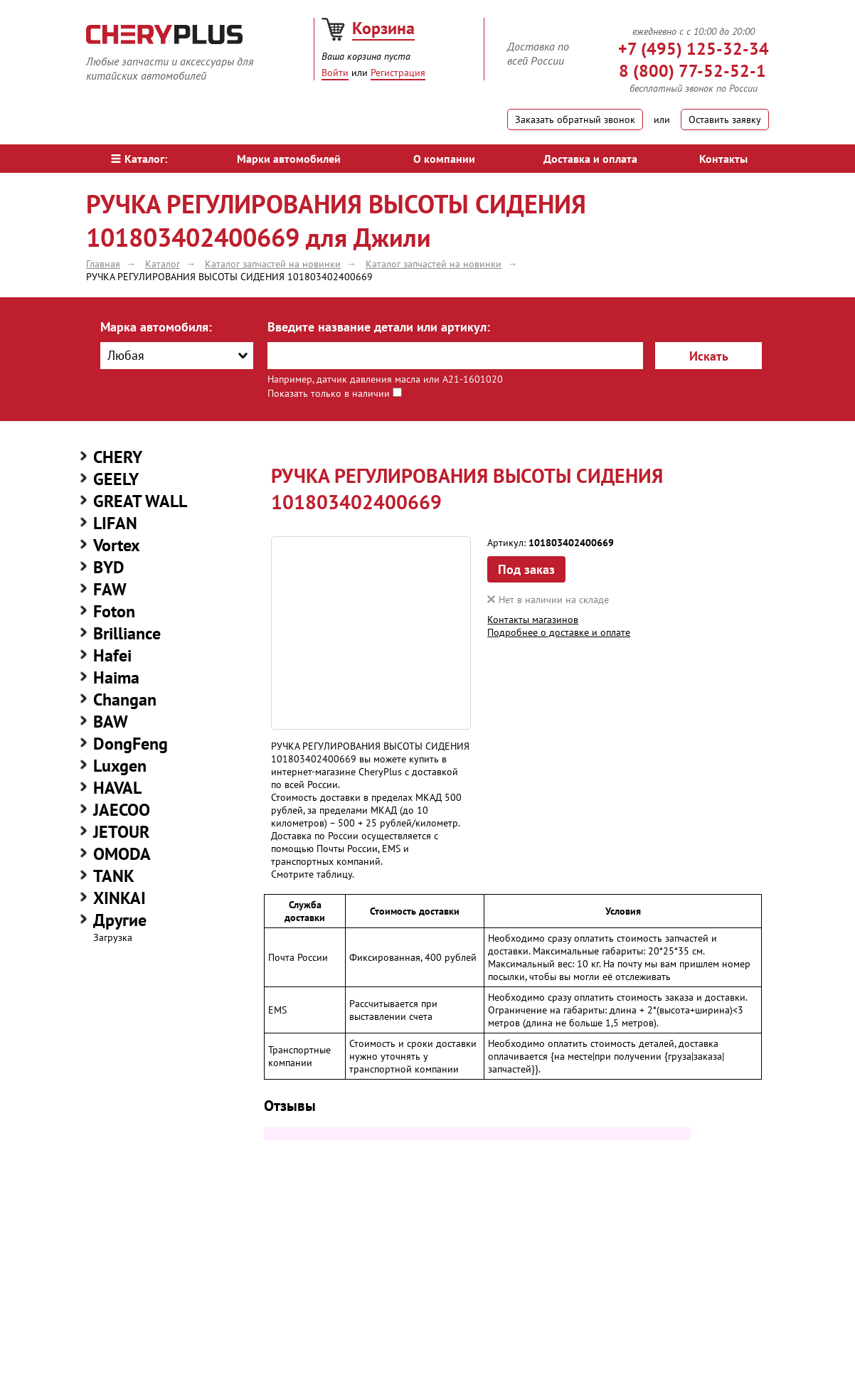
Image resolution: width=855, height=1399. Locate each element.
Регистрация (398, 72)
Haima (116, 677)
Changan (124, 699)
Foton (114, 611)
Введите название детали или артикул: (378, 327)
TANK (113, 876)
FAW (110, 589)
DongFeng (130, 744)
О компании (444, 158)
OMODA (122, 854)
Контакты (723, 158)
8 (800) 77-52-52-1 (692, 71)
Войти (335, 72)
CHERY (117, 457)
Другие (120, 920)
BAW (110, 722)
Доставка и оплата (590, 158)
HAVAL (117, 788)
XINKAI (119, 898)
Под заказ (526, 569)
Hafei (112, 655)
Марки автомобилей (289, 158)
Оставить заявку (725, 119)
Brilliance (127, 633)
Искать (708, 356)
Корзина (383, 28)
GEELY (116, 479)
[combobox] (176, 355)
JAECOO (121, 810)
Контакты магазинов (532, 619)
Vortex (116, 545)
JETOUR (121, 832)
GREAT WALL (140, 501)
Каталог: (139, 158)
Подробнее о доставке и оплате (558, 632)
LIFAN (115, 523)
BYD (108, 567)
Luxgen (120, 766)
